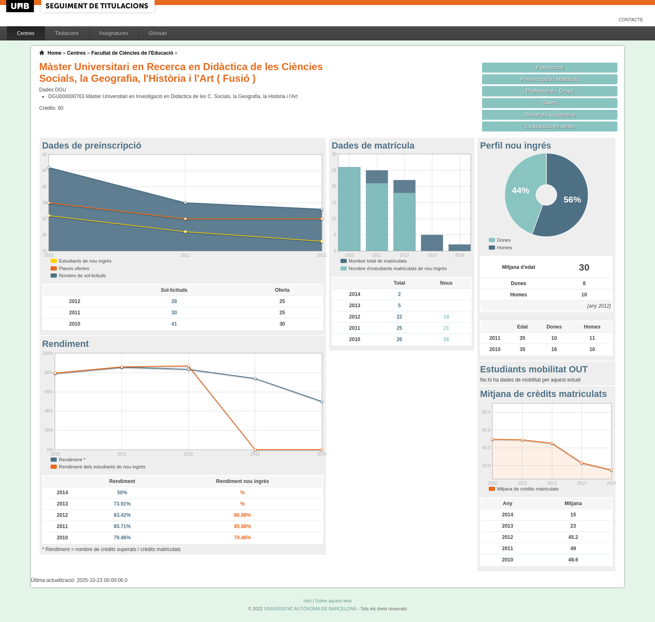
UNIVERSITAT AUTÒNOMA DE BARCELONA (310, 608)
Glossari (158, 33)
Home (54, 53)
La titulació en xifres (550, 126)
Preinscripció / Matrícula (549, 79)
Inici (307, 600)
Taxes (550, 102)
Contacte (631, 19)
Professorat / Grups (550, 91)
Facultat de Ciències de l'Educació (132, 53)
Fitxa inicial (550, 67)
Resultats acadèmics (549, 114)
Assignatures (113, 33)
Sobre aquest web (333, 600)
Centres (26, 33)
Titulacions (67, 33)
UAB (21, 6)
